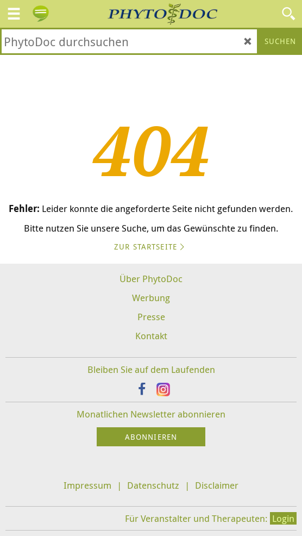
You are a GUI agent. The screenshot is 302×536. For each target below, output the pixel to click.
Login (283, 518)
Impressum (87, 485)
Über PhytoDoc (151, 278)
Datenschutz (153, 485)
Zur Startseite (151, 246)
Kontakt (151, 335)
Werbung (151, 297)
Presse (151, 316)
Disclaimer (216, 485)
